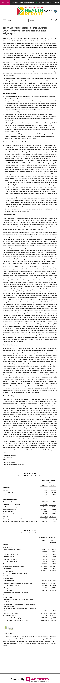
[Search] (39, 20)
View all (56, 2)
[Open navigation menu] (7, 20)
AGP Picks (5, 2)
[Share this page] (56, 20)
